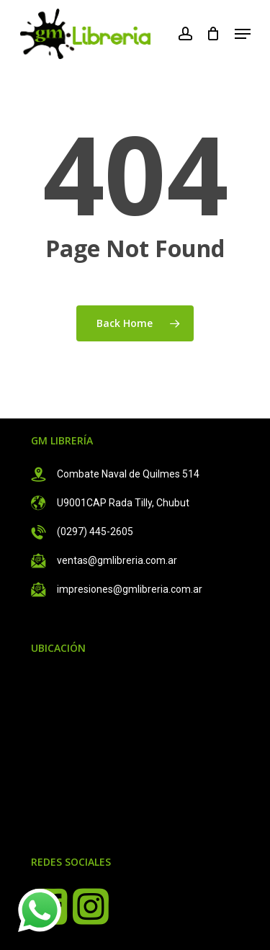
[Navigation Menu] (243, 34)
